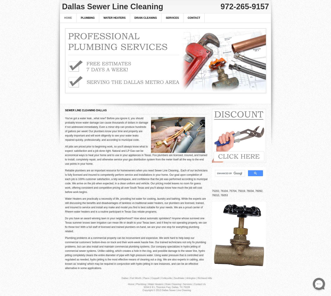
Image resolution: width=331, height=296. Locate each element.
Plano (146, 278)
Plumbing (88, 17)
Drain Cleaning (145, 17)
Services (172, 17)
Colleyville (166, 278)
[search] (229, 173)
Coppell (155, 278)
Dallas (125, 278)
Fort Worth (135, 278)
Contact (194, 17)
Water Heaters (114, 17)
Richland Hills (205, 278)
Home (68, 17)
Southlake (179, 278)
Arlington (191, 278)
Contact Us (200, 284)
